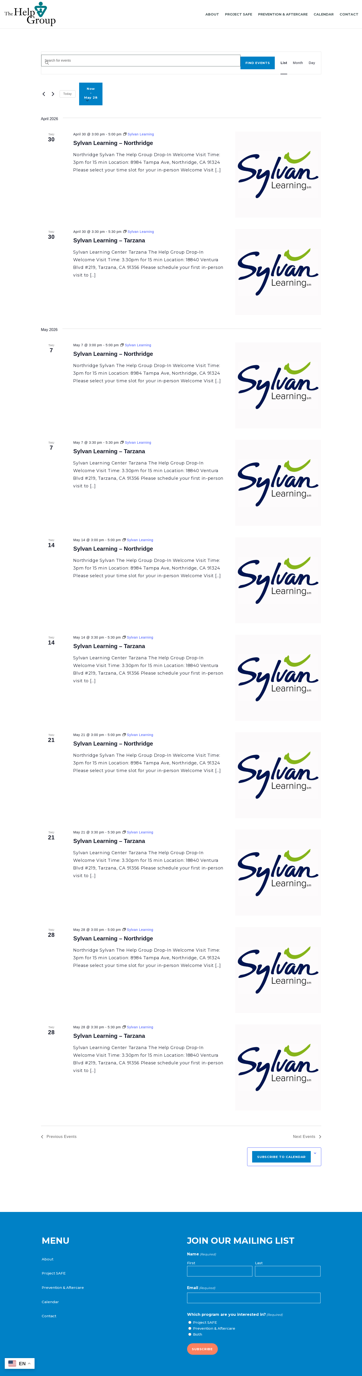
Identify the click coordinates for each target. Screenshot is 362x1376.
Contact (49, 1316)
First (191, 1263)
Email (201, 1288)
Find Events (257, 63)
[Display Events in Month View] (298, 63)
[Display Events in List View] (283, 63)
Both (197, 1334)
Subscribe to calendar (281, 1157)
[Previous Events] (44, 94)
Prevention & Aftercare (63, 1287)
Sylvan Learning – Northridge (113, 143)
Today (67, 94)
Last (259, 1263)
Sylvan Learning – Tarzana (109, 240)
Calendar (50, 1302)
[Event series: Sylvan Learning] (138, 134)
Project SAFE (54, 1273)
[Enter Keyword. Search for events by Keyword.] (140, 60)
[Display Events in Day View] (312, 63)
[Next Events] (53, 94)
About (47, 1259)
